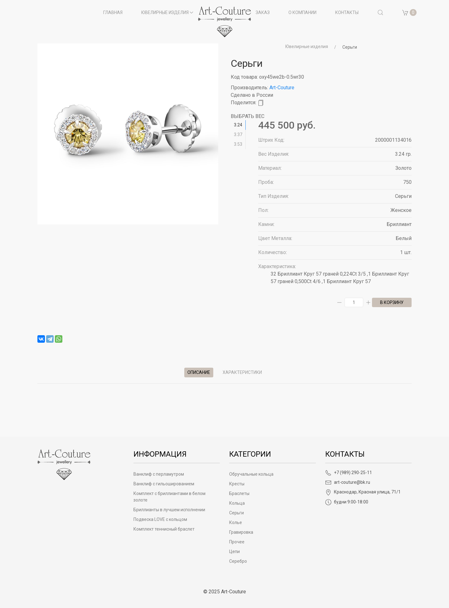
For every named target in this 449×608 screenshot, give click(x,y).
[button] (380, 12)
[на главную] (224, 21)
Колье (235, 522)
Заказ (263, 12)
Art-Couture (281, 88)
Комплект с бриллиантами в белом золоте (169, 497)
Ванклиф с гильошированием (163, 483)
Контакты (347, 12)
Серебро (238, 561)
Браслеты (239, 493)
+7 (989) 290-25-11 (348, 472)
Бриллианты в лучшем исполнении (169, 509)
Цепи (234, 551)
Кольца (237, 503)
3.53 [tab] (238, 144)
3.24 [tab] (238, 124)
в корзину (391, 302)
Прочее (236, 541)
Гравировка (241, 532)
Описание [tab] (198, 372)
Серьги (349, 47)
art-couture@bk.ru (347, 482)
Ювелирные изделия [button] (167, 12)
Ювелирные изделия (306, 46)
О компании (302, 12)
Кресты (236, 483)
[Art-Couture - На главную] (63, 464)
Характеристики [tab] (242, 372)
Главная (113, 12)
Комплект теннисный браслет (164, 529)
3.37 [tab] (238, 134)
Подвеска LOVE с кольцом (160, 519)
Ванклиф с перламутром (158, 474)
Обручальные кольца (251, 474)
